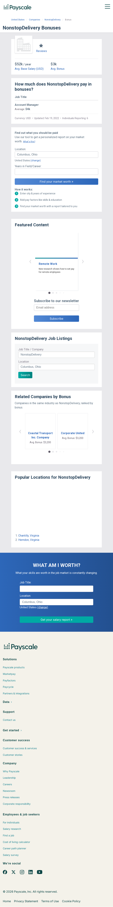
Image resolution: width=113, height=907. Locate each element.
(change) (36, 160)
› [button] (83, 261)
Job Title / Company (31, 349)
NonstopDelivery (53, 19)
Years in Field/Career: (28, 166)
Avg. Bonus (57, 68)
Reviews (41, 51)
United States (18, 19)
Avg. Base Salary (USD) (29, 68)
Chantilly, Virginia (28, 535)
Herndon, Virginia (28, 540)
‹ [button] (30, 261)
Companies (34, 19)
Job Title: (25, 582)
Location (23, 361)
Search (25, 375)
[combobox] (56, 154)
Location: (20, 149)
